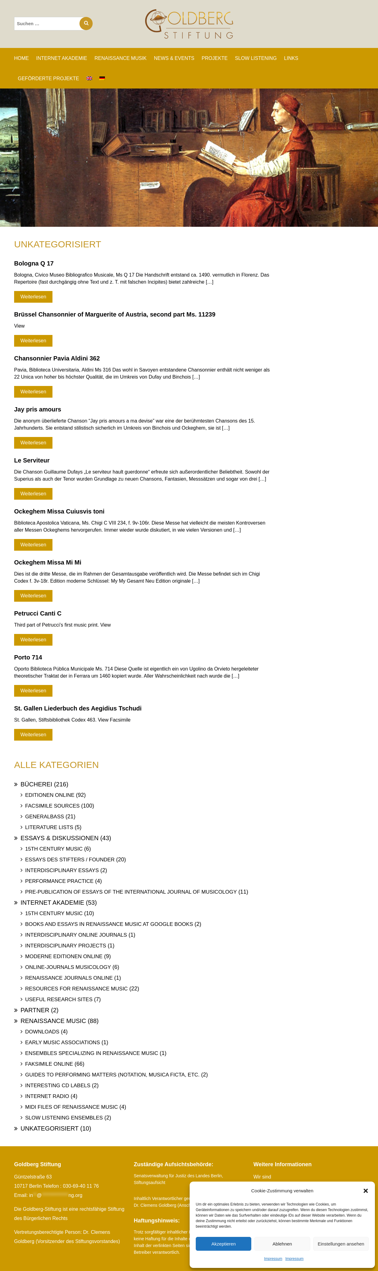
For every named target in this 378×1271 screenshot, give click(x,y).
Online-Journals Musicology (68, 967)
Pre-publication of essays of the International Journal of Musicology (131, 892)
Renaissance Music (53, 1020)
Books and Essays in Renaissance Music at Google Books (109, 924)
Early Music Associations (62, 1042)
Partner (35, 1010)
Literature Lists (49, 827)
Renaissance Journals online (69, 978)
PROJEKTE (214, 58)
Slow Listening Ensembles (64, 1118)
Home (21, 58)
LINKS (291, 58)
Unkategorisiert (50, 1128)
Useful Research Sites (58, 999)
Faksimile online (49, 1064)
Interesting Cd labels (58, 1085)
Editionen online (50, 795)
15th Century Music (54, 849)
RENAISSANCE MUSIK (120, 58)
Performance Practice (59, 881)
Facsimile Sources (52, 806)
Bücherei (36, 784)
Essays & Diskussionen (59, 838)
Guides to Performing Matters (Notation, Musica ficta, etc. (112, 1075)
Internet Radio (47, 1096)
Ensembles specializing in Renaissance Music (91, 1053)
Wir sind (262, 1176)
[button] (366, 1191)
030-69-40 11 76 (81, 1186)
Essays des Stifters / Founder (70, 860)
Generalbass (44, 817)
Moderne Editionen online (63, 956)
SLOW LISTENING (256, 58)
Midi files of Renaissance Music (71, 1107)
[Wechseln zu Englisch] (89, 78)
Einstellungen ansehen (341, 1243)
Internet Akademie (52, 902)
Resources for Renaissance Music (76, 989)
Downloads (42, 1032)
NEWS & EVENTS (174, 58)
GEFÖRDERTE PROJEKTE (48, 78)
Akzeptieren (223, 1243)
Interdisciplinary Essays (62, 870)
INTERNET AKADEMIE (61, 58)
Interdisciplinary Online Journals (76, 935)
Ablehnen (282, 1243)
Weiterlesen (33, 296)
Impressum (273, 1259)
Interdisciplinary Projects (65, 946)
